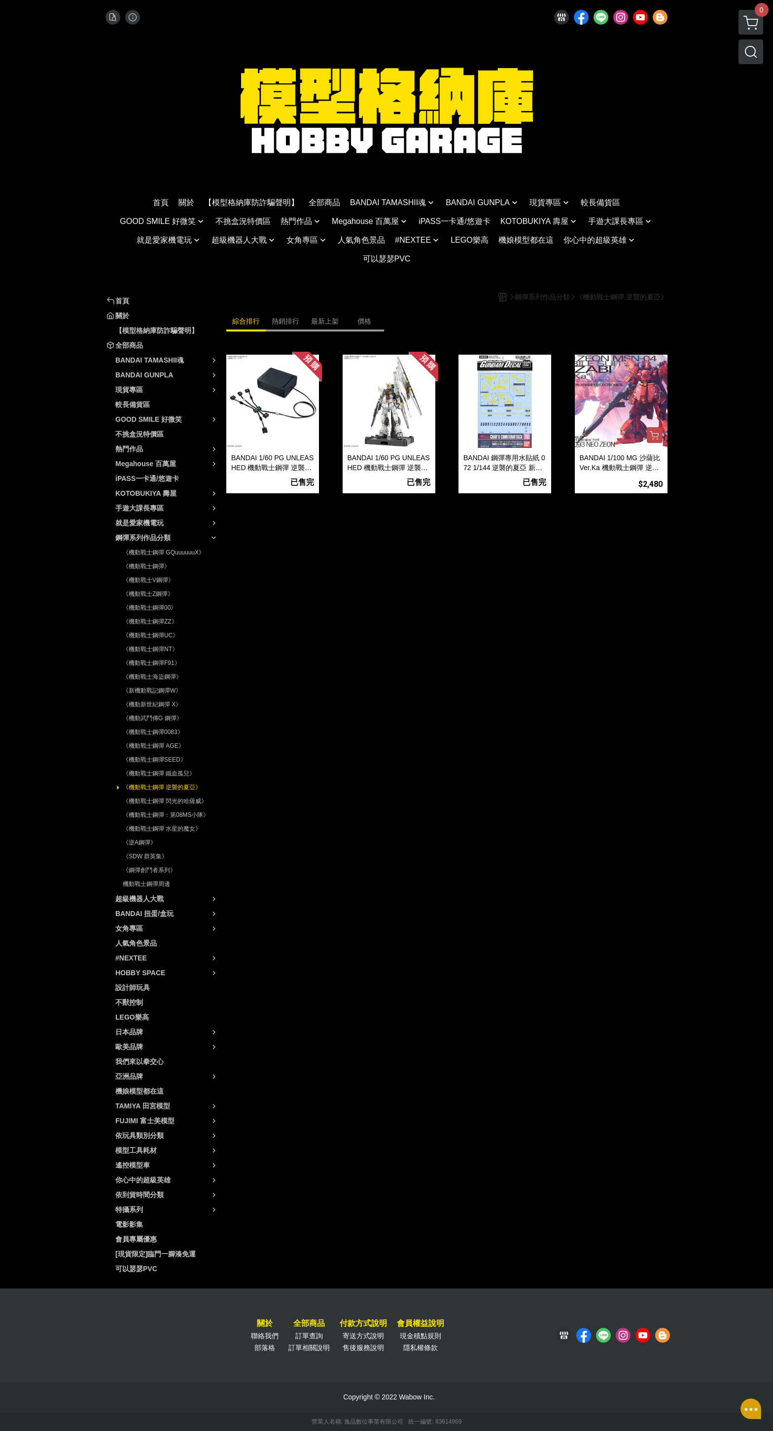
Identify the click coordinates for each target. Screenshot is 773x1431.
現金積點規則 (420, 1335)
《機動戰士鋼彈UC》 (150, 635)
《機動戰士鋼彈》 (146, 566)
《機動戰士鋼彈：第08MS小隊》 (166, 814)
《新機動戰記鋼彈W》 (152, 690)
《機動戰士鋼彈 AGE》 (153, 745)
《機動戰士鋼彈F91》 (151, 663)
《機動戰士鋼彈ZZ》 (150, 621)
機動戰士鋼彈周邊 (146, 884)
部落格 (264, 1347)
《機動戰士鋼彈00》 (149, 607)
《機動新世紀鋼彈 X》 (152, 704)
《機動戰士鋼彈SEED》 (154, 759)
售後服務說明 (363, 1347)
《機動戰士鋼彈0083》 (153, 732)
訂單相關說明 (309, 1347)
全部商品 (309, 1323)
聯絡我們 (265, 1335)
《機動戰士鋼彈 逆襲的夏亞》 (162, 787)
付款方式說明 (363, 1323)
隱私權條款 (420, 1347)
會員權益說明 (420, 1323)
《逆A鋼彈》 (139, 842)
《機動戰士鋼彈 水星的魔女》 (162, 828)
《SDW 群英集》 (145, 856)
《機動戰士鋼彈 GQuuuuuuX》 (164, 552)
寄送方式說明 (363, 1335)
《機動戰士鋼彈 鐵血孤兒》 (159, 773)
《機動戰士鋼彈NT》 (150, 649)
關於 (265, 1323)
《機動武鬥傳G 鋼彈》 (152, 718)
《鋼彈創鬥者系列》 (149, 870)
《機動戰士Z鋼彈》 (148, 593)
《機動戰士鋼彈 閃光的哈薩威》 (165, 801)
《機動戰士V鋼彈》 (148, 580)
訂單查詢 (309, 1335)
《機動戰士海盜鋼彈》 (152, 676)
